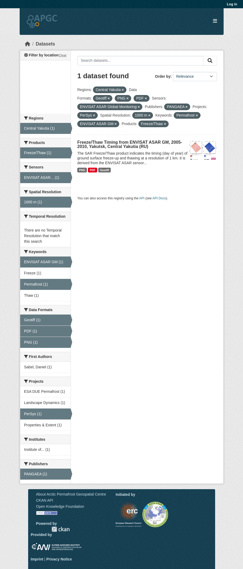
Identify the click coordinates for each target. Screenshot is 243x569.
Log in (232, 4)
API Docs (159, 198)
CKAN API (44, 500)
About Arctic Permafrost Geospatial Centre (71, 494)
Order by (162, 76)
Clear (63, 55)
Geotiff (104, 170)
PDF (92, 170)
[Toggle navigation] (215, 21)
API (141, 198)
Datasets (45, 44)
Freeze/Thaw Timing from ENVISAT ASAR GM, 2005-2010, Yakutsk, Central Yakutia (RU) (129, 144)
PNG (82, 170)
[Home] (27, 44)
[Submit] (210, 60)
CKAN (61, 529)
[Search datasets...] (140, 60)
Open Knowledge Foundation (60, 506)
